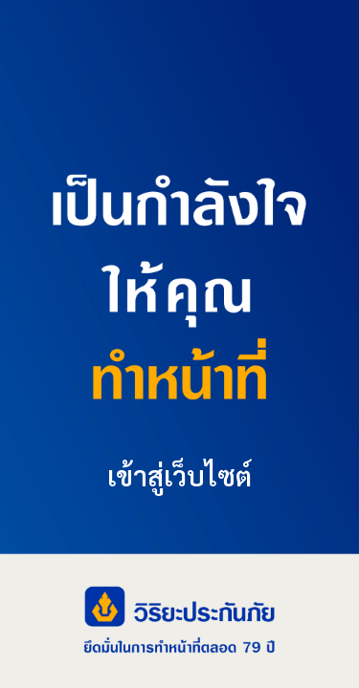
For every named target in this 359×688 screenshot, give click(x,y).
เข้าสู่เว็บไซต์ (179, 475)
